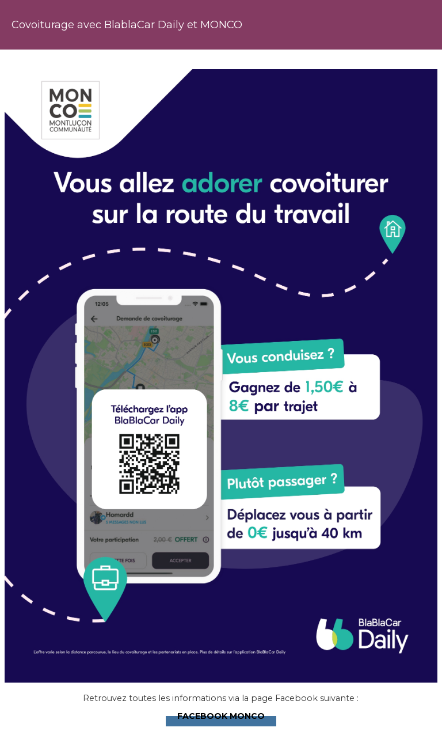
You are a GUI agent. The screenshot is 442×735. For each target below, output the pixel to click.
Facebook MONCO (221, 715)
